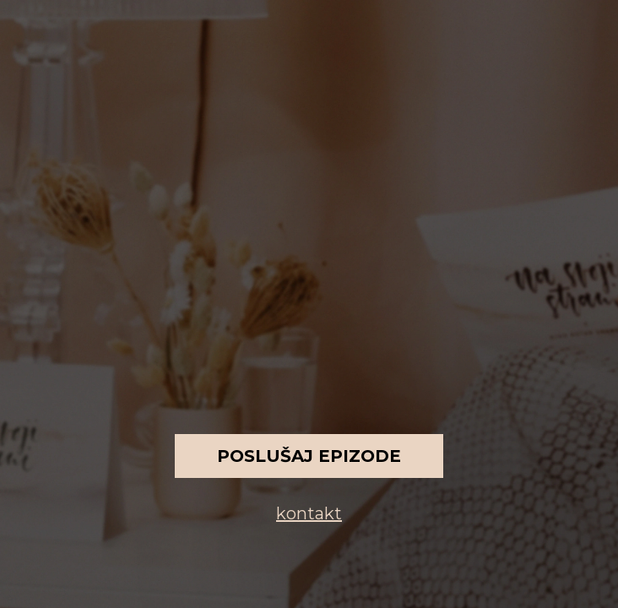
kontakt (309, 513)
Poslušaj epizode (309, 456)
